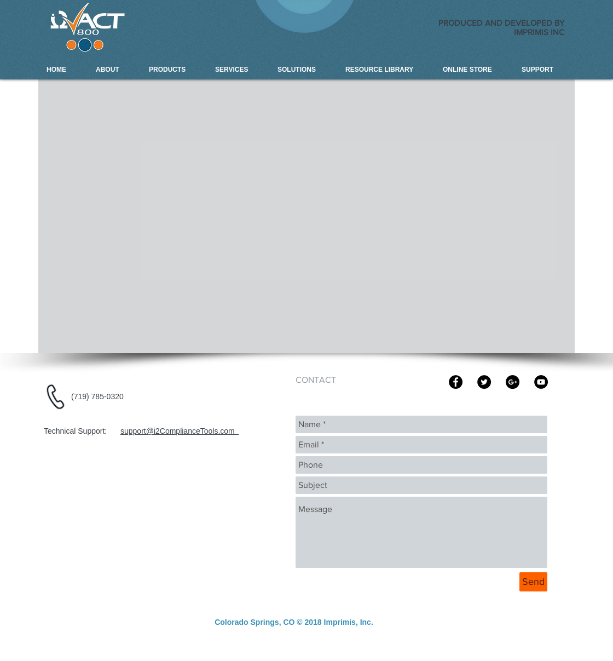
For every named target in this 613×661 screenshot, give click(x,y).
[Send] (533, 581)
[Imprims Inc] (455, 382)
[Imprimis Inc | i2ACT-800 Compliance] (512, 382)
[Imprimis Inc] (484, 382)
